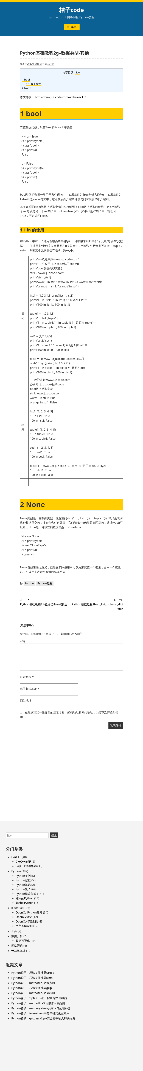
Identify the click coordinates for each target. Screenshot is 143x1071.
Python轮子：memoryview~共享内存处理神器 (41, 1008)
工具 (14, 931)
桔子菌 (50, 63)
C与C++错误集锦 (26, 866)
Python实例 (23, 876)
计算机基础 (18, 951)
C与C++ (16, 857)
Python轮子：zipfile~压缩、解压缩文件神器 (39, 998)
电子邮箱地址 (29, 689)
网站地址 (25, 701)
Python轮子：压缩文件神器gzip (31, 988)
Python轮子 (23, 889)
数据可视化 (23, 941)
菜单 (72, 27)
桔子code (71, 10)
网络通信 (17, 946)
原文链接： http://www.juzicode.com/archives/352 (53, 97)
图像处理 (17, 908)
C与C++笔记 (23, 862)
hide (77, 72)
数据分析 (17, 936)
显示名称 (27, 677)
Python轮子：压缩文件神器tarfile (32, 973)
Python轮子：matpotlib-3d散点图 (33, 983)
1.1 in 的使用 (34, 83)
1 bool (26, 79)
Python (29, 583)
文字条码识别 (24, 926)
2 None (26, 88)
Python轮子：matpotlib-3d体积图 (33, 993)
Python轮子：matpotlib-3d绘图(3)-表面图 (38, 1003)
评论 (23, 641)
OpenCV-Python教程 (29, 912)
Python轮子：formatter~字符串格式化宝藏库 (40, 1013)
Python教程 (44, 583)
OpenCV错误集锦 (27, 921)
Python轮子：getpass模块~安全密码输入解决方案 (43, 1018)
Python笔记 (23, 885)
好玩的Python (24, 903)
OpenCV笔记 (24, 917)
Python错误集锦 (26, 894)
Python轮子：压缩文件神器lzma (32, 978)
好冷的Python (24, 898)
